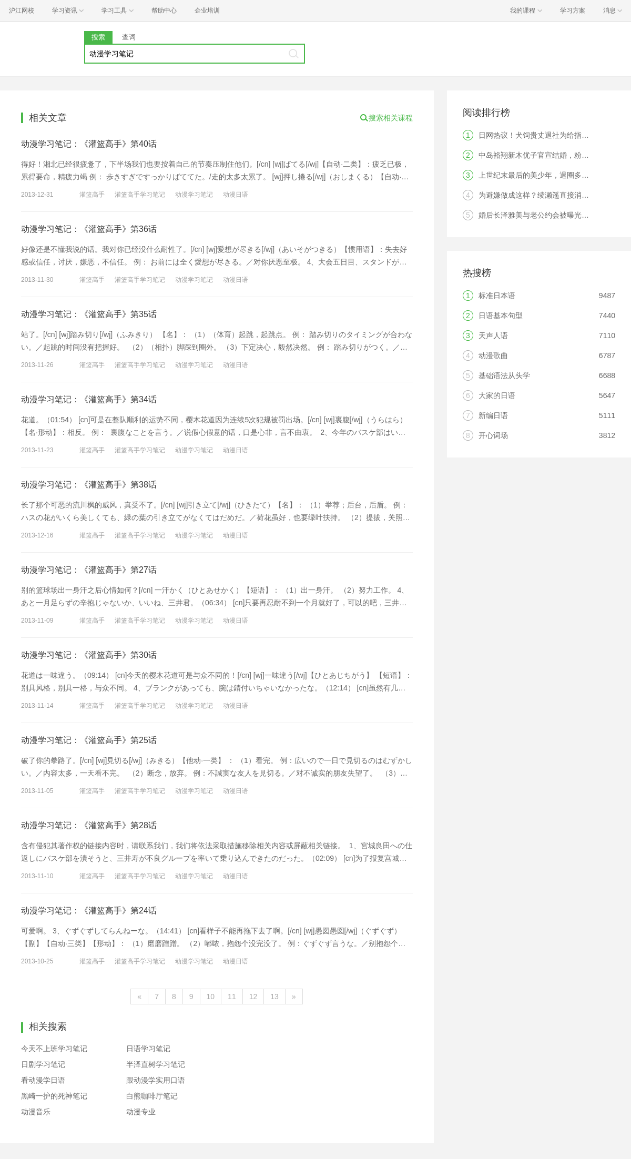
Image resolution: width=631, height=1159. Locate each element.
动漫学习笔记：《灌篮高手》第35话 (89, 314)
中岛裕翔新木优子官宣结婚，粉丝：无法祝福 (552, 155)
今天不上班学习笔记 (54, 1048)
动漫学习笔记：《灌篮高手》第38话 (89, 484)
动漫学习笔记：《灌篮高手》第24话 (89, 910)
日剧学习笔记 (43, 1064)
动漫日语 (235, 194)
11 (232, 996)
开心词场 (493, 435)
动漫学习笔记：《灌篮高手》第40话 (89, 143)
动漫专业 (141, 1111)
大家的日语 (497, 395)
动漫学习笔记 (194, 194)
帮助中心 (164, 10)
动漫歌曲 (493, 355)
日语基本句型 (501, 315)
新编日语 (493, 415)
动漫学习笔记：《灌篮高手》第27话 (89, 569)
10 (211, 996)
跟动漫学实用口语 (155, 1080)
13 (274, 996)
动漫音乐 (35, 1111)
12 (253, 996)
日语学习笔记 (148, 1048)
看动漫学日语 (43, 1080)
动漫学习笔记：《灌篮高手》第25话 (89, 740)
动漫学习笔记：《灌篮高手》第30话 (89, 654)
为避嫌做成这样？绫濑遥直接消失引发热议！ (552, 195)
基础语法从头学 (504, 375)
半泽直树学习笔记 (155, 1064)
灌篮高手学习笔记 (140, 194)
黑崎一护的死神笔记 (54, 1096)
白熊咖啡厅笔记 (152, 1096)
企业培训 (207, 10)
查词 (129, 37)
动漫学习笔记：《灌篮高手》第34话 (89, 399)
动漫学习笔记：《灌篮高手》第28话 (89, 825)
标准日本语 (497, 295)
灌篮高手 (92, 194)
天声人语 (493, 335)
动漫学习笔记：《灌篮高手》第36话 (89, 229)
